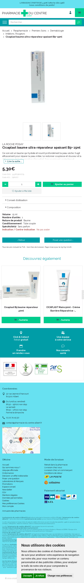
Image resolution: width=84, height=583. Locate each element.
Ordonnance (8, 473)
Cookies (5, 500)
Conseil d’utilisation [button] (16, 200)
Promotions (7, 484)
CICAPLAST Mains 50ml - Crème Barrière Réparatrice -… (62, 309)
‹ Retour (21, 240)
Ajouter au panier (62, 184)
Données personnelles (12, 498)
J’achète (20, 319)
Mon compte (8, 506)
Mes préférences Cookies (13, 503)
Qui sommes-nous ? (11, 467)
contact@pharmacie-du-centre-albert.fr (24, 422)
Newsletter (7, 489)
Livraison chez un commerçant (58, 470)
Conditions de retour (53, 473)
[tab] (42, 200)
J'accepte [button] (27, 575)
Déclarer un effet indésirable (15, 475)
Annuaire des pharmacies (13, 510)
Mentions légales (9, 495)
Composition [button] (13, 207)
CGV (4, 492)
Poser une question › (63, 240)
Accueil (6, 30)
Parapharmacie (20, 30)
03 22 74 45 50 (12, 417)
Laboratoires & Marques (12, 481)
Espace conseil (9, 486)
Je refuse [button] (39, 575)
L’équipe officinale (10, 470)
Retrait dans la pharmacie (56, 464)
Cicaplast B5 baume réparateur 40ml (20, 309)
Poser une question (10, 478)
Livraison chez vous (53, 467)
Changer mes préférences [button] (60, 575)
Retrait (21, 336)
